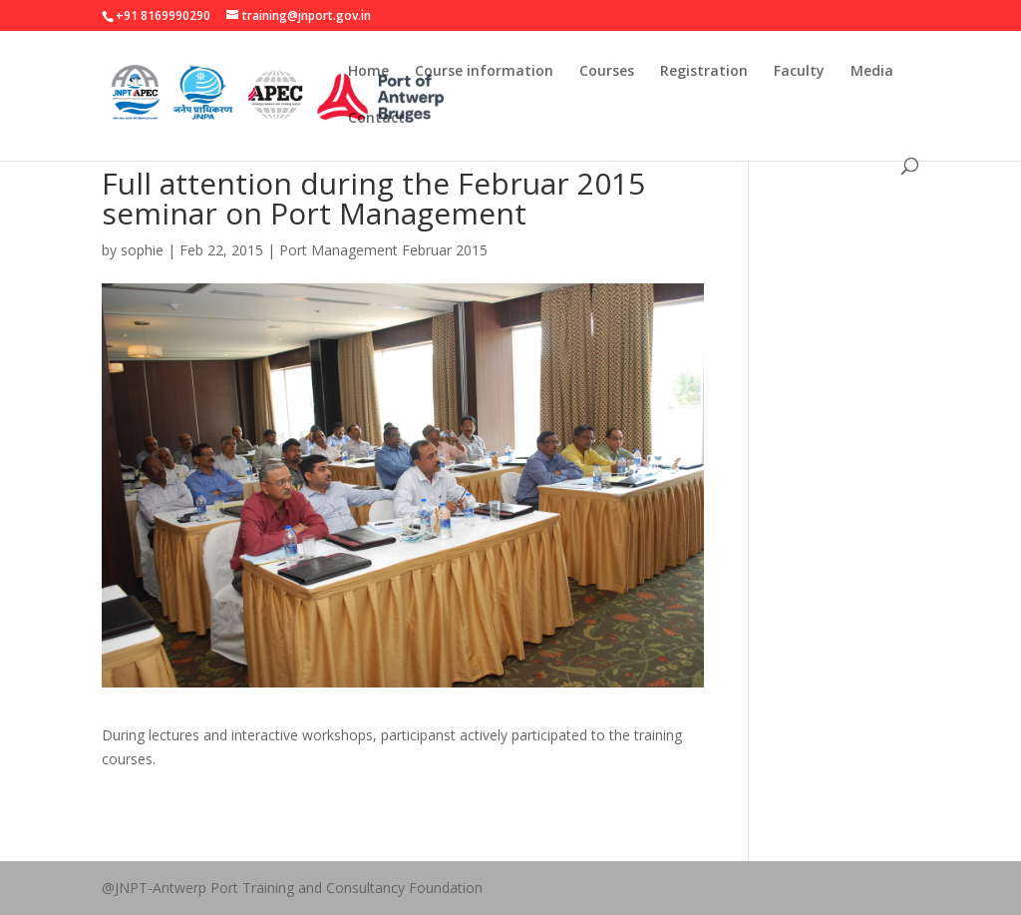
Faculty (799, 72)
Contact (376, 119)
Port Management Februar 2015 (383, 249)
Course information (484, 72)
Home (368, 72)
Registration (704, 72)
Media (872, 72)
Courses (606, 72)
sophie (142, 249)
